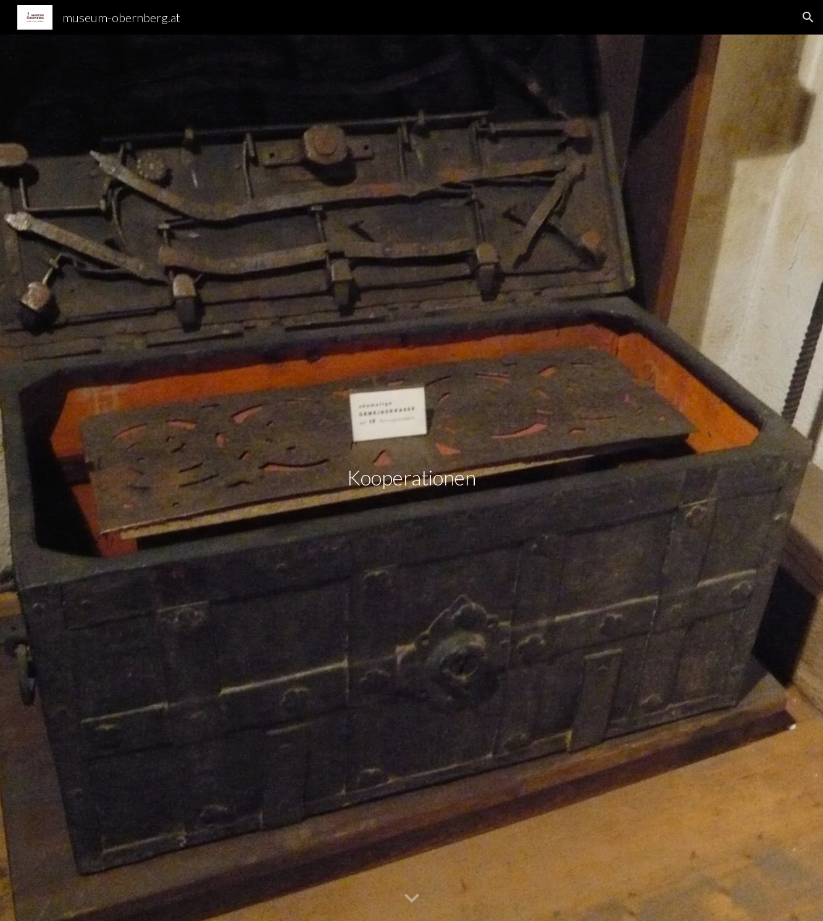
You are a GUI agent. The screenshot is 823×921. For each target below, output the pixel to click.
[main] (411, 477)
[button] (808, 17)
